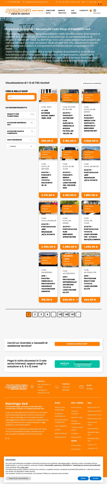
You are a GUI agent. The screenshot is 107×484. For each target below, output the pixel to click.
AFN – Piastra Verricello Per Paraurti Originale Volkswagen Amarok (48, 284)
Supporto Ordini (76, 417)
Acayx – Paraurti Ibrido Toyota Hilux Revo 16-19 (46, 179)
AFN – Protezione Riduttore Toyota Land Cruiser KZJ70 (90, 282)
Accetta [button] (95, 478)
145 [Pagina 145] (60, 314)
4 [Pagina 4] (47, 314)
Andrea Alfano (76, 437)
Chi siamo (74, 433)
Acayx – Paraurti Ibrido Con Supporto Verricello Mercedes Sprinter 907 (90, 123)
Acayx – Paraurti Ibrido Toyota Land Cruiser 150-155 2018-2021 (69, 180)
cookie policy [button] (24, 467)
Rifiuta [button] (83, 478)
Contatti (84, 10)
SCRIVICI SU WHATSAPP (77, 344)
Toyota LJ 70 (92, 445)
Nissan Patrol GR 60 (94, 411)
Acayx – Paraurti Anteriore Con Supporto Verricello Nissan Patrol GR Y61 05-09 (68, 123)
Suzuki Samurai (93, 429)
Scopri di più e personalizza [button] (18, 478)
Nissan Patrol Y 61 (94, 407)
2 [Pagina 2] (35, 314)
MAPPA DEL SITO (60, 437)
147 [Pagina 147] (72, 314)
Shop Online (37, 10)
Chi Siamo (74, 11)
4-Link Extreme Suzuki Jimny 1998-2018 (48, 114)
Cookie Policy (76, 449)
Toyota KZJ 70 (93, 448)
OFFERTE (13, 146)
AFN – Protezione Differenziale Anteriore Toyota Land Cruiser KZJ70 (70, 285)
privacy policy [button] (65, 463)
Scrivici (90, 388)
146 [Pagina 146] (66, 314)
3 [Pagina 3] (41, 314)
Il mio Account (76, 407)
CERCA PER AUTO (50, 11)
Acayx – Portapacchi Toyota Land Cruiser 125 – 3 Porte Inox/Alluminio (92, 233)
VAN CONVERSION (61, 426)
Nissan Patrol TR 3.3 (94, 419)
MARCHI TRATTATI (62, 11)
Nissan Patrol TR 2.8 (94, 415)
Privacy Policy (76, 445)
